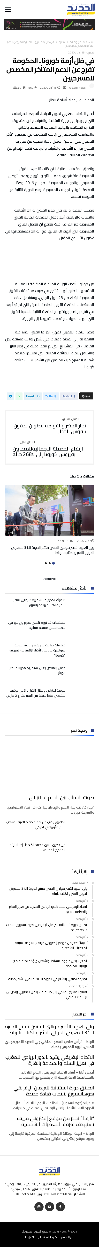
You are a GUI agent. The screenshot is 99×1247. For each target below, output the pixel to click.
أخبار (10, 533)
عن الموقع (67, 1237)
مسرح (62, 42)
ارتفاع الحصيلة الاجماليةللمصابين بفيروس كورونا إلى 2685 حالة (49, 449)
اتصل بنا (29, 1237)
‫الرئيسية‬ (90, 42)
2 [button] (50, 563)
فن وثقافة (75, 42)
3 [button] (46, 563)
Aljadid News (77, 87)
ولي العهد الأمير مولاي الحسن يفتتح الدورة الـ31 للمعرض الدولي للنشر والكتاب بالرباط (52, 550)
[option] (49, 520)
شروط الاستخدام (47, 1237)
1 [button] (53, 563)
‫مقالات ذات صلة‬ (81, 477)
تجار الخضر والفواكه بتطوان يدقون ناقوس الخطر (49, 426)
